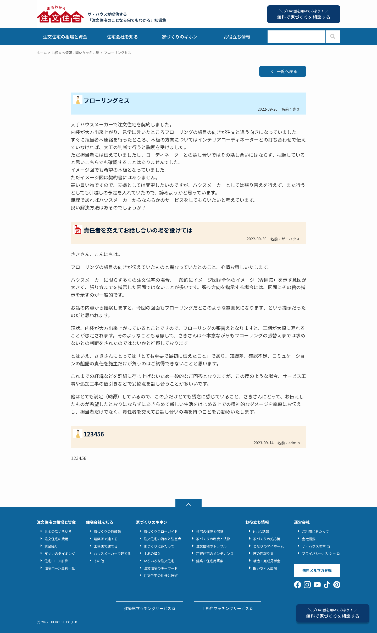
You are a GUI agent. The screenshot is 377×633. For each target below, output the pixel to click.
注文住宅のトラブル (211, 546)
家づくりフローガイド (161, 531)
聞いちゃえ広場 (265, 568)
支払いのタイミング (60, 553)
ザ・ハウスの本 (314, 546)
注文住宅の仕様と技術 (161, 575)
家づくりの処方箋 (266, 538)
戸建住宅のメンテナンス (215, 553)
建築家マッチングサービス (147, 608)
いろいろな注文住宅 (159, 560)
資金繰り (51, 546)
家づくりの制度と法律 (213, 538)
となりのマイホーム (268, 546)
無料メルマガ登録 (317, 570)
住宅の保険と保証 (209, 531)
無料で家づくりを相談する (332, 613)
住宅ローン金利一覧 (60, 568)
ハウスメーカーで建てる (112, 553)
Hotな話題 (261, 531)
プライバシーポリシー (319, 553)
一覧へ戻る (286, 71)
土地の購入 (152, 553)
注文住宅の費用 (56, 538)
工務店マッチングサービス (225, 608)
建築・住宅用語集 (209, 560)
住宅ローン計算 (56, 560)
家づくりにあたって (159, 546)
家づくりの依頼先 (107, 531)
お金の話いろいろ (58, 531)
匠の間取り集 (263, 553)
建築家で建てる (106, 538)
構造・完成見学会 (266, 560)
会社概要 (308, 538)
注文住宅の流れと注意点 (162, 538)
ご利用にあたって (315, 531)
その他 (99, 560)
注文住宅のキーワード (161, 568)
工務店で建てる (106, 546)
